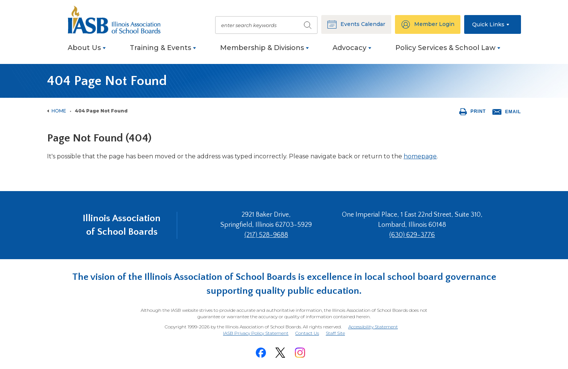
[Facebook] (261, 353)
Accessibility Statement (373, 327)
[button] (492, 24)
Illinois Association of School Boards (122, 225)
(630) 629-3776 (412, 235)
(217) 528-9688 (266, 235)
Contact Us (307, 333)
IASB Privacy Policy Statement (256, 333)
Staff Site (335, 333)
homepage (420, 156)
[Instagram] (300, 353)
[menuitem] (86, 51)
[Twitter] (280, 353)
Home (59, 111)
